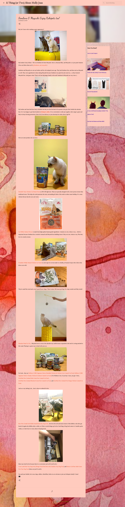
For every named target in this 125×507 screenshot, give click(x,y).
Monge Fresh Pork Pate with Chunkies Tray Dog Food (50, 466)
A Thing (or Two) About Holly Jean (24, 2)
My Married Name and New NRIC (95, 121)
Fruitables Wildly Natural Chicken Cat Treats (30, 262)
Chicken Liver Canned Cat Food (65, 373)
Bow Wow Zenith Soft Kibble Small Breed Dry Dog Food (33, 423)
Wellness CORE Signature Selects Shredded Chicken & (42, 373)
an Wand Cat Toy (26, 343)
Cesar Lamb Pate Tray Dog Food (26, 466)
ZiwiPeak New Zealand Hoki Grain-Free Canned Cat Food (33, 378)
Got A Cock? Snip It (92, 53)
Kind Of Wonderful (92, 91)
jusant (66, 504)
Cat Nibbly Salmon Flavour (25, 232)
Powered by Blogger (62, 501)
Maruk (20, 343)
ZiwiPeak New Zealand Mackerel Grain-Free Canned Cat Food (34, 380)
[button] (19, 24)
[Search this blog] (113, 3)
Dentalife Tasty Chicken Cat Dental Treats (29, 191)
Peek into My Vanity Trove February (96, 72)
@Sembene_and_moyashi (39, 65)
